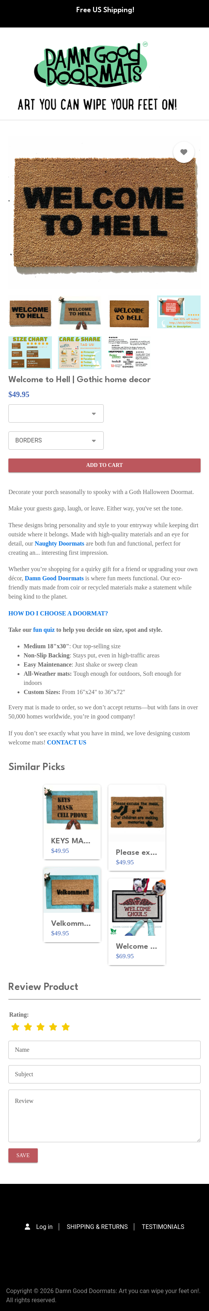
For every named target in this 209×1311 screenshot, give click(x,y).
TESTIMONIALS (163, 1226)
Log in (44, 1226)
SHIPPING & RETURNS (97, 1226)
